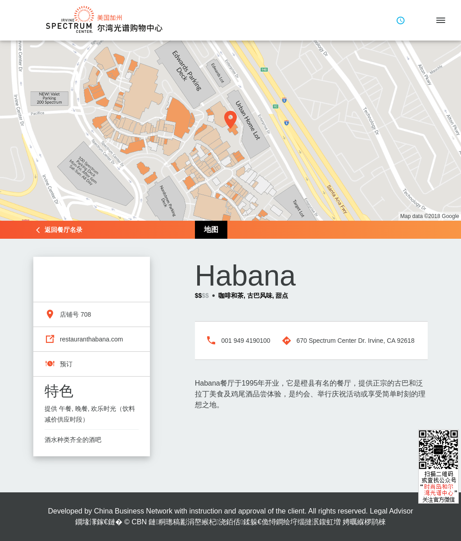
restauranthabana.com (91, 339)
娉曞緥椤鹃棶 (364, 522)
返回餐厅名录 (63, 230)
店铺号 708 (75, 314)
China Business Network (133, 511)
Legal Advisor (391, 511)
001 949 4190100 (245, 340)
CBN (139, 522)
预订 (66, 364)
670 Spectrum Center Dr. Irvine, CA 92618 (355, 340)
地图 (211, 229)
